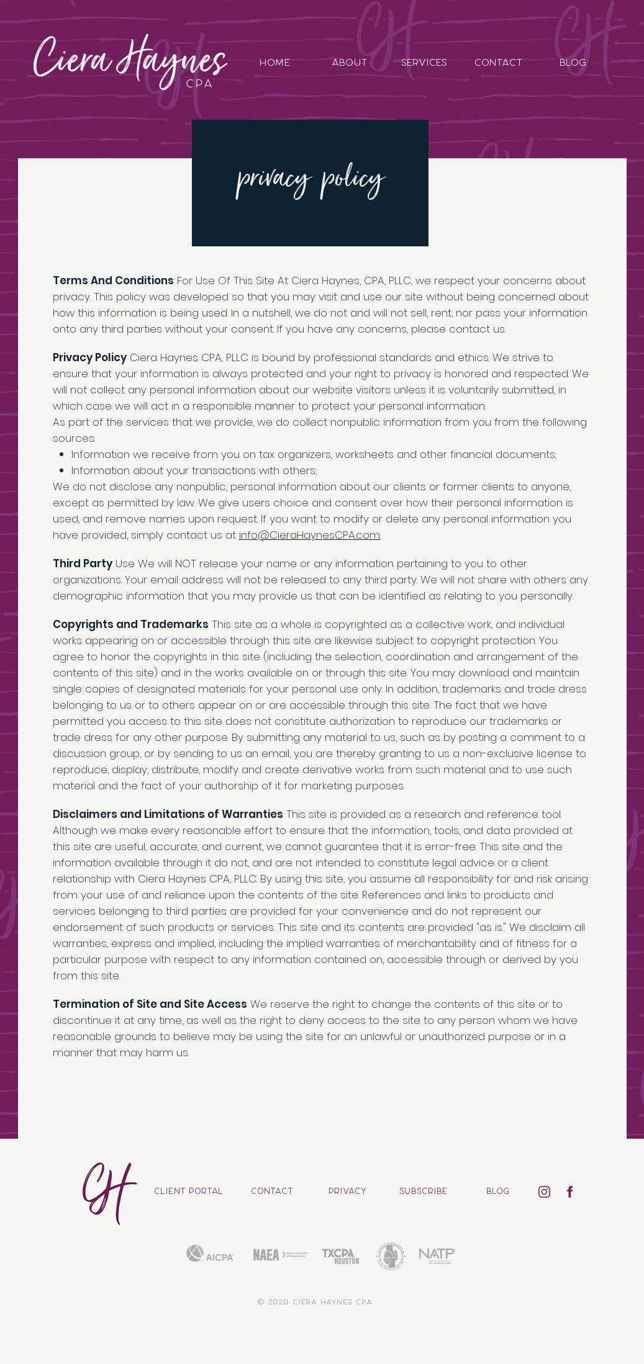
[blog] (497, 1191)
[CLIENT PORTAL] (188, 1191)
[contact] (272, 1191)
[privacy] (347, 1191)
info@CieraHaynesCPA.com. (310, 534)
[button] (423, 1191)
